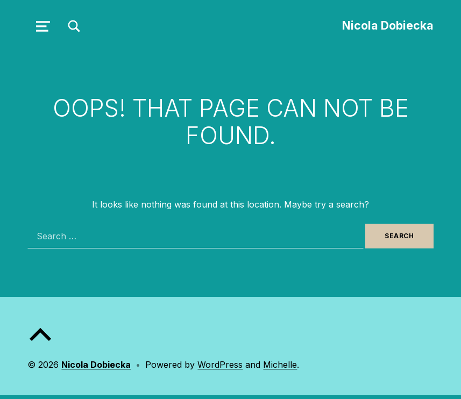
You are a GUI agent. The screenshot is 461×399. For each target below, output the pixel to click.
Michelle (280, 364)
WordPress (220, 364)
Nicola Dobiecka (388, 25)
